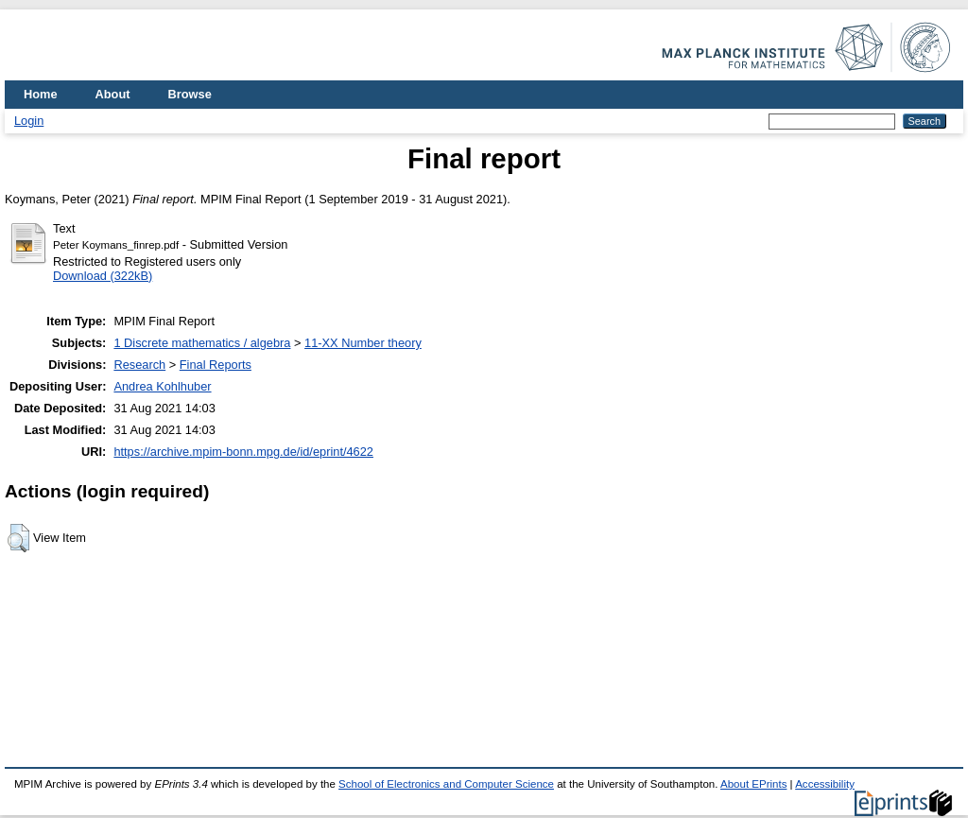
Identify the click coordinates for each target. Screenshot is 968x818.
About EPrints (753, 784)
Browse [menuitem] (190, 94)
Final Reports (215, 364)
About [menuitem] (112, 94)
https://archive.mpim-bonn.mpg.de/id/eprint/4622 (243, 451)
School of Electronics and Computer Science (446, 784)
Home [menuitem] (41, 94)
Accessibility (825, 784)
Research (139, 364)
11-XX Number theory (363, 343)
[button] (18, 538)
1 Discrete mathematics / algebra (201, 343)
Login (28, 120)
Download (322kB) (102, 276)
